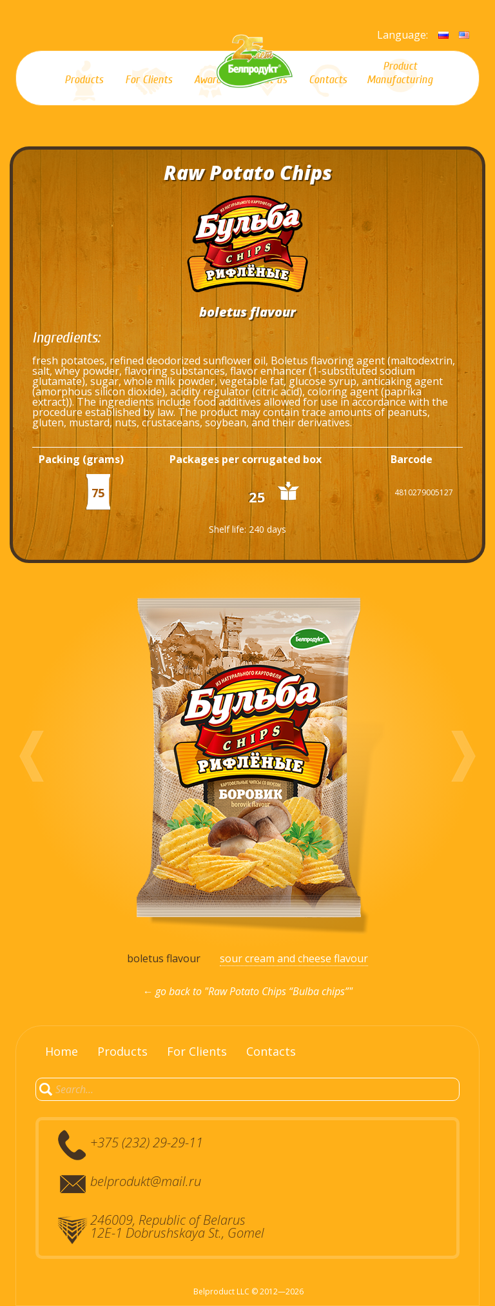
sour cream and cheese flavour (294, 958)
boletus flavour (163, 958)
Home (61, 1051)
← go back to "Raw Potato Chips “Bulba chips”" (247, 991)
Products (122, 1051)
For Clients (197, 1051)
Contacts (271, 1051)
